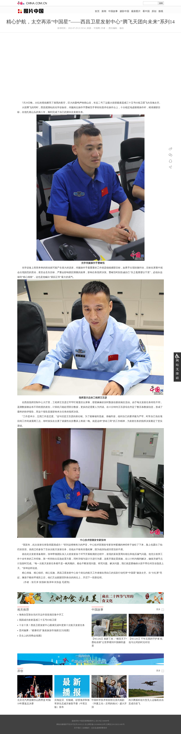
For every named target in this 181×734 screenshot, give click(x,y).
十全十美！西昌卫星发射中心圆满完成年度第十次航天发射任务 (52, 625)
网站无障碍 (177, 369)
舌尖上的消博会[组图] (30, 635)
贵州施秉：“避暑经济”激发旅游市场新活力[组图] (44, 630)
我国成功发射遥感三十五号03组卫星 (38, 620)
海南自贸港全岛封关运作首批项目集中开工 (41, 614)
